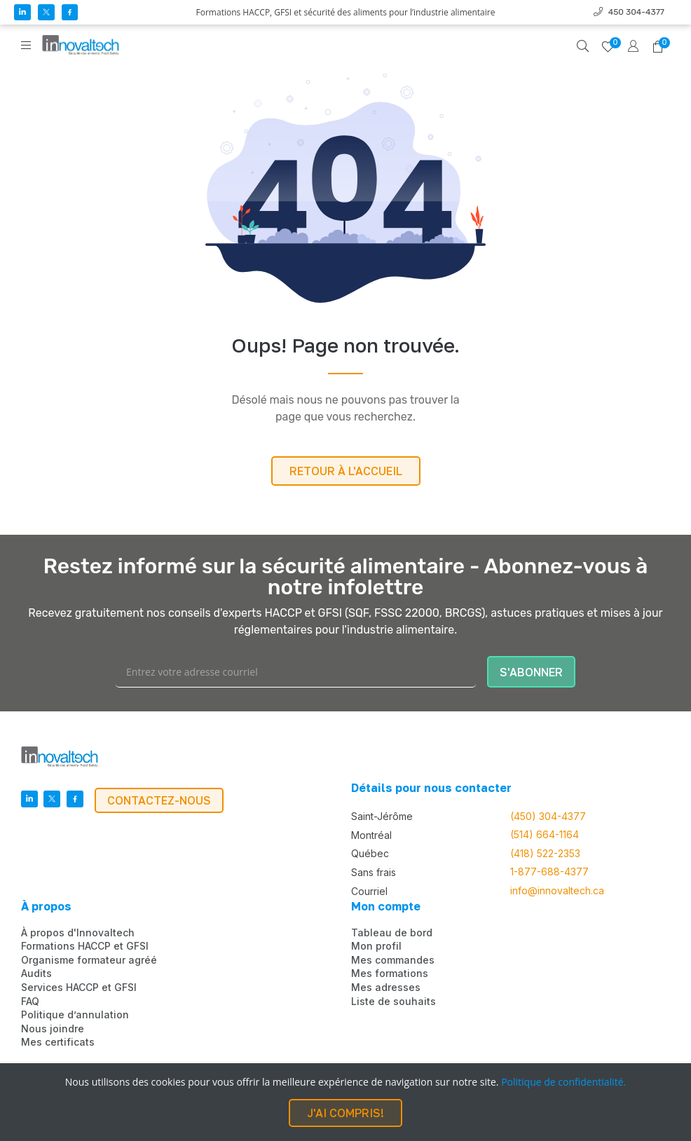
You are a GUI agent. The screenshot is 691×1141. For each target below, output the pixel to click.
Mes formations (389, 973)
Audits (36, 973)
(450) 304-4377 (548, 816)
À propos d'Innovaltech (78, 933)
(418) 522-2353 (545, 854)
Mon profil (376, 946)
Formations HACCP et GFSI (85, 946)
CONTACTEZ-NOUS (159, 800)
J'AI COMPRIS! (345, 1113)
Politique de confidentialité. (563, 1081)
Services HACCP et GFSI (79, 987)
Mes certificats (58, 1042)
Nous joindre (52, 1029)
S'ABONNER (531, 672)
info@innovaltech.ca (557, 891)
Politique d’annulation (75, 1015)
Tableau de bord (391, 933)
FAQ (30, 1001)
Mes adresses (385, 987)
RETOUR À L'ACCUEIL (345, 471)
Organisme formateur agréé (89, 960)
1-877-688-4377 (549, 872)
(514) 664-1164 (544, 835)
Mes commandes (393, 960)
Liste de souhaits (393, 1001)
